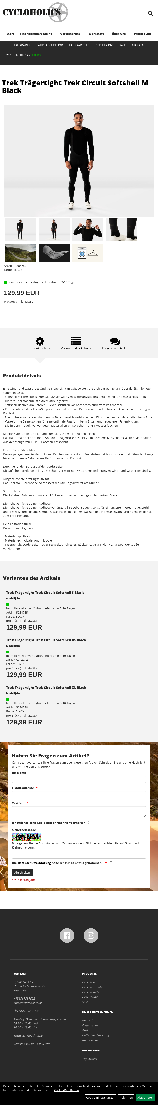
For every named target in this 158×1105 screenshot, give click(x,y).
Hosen (36, 55)
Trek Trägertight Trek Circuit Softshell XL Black (46, 687)
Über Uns (120, 34)
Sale (122, 45)
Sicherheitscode (24, 830)
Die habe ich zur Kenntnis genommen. (57, 863)
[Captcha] (79, 855)
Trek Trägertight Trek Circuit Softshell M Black (75, 86)
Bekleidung (104, 45)
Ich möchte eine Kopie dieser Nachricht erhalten (48, 823)
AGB (85, 1030)
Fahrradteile (79, 45)
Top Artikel (89, 1059)
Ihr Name (19, 773)
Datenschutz (90, 1025)
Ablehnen (126, 1097)
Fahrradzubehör (50, 45)
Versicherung (71, 34)
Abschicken (22, 872)
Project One (143, 34)
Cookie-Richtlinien (66, 1090)
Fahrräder (22, 45)
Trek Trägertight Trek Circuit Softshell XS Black (46, 640)
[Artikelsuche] (150, 13)
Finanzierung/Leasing (37, 34)
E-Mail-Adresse (23, 788)
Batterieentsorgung (95, 1035)
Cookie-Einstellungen (100, 1097)
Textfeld (18, 803)
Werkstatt (97, 34)
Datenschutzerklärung (34, 863)
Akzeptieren (145, 1097)
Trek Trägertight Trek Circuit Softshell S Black (45, 592)
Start (10, 34)
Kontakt (87, 1020)
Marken (138, 45)
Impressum (90, 1040)
